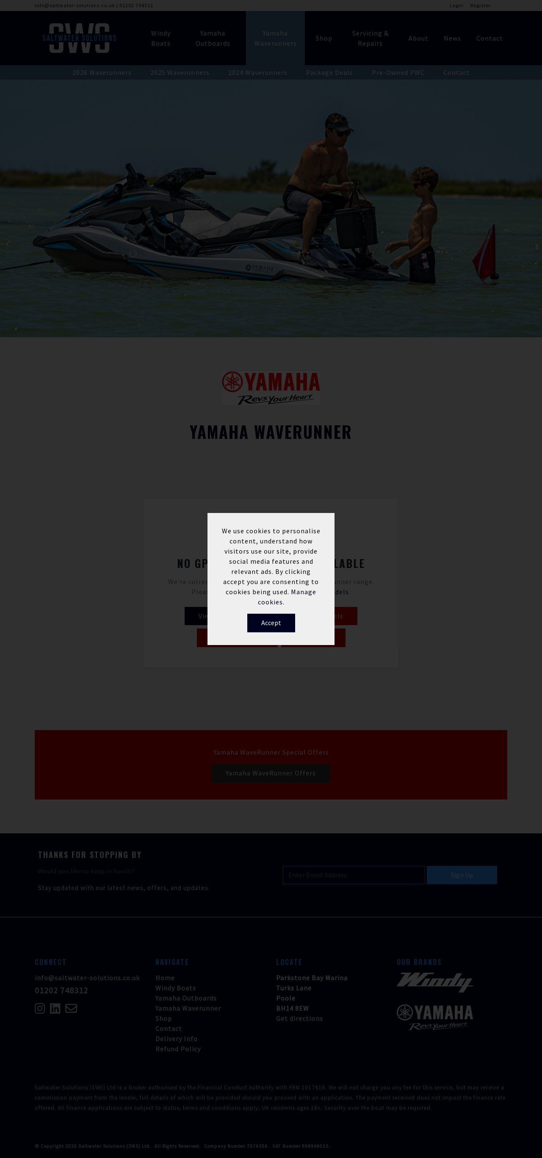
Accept (271, 622)
